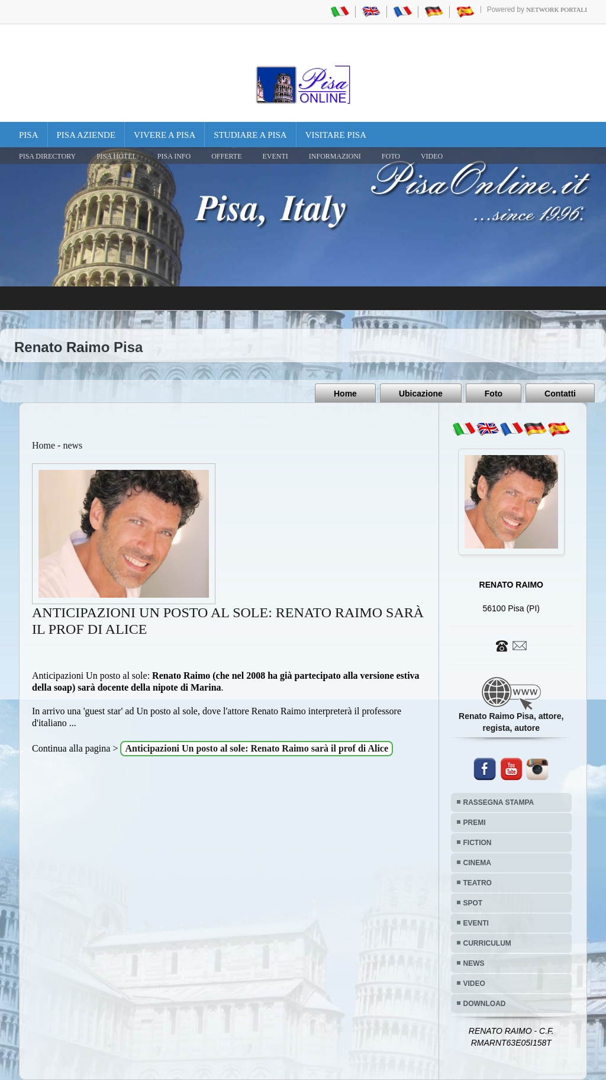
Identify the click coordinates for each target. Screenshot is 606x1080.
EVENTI (275, 156)
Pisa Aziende (86, 135)
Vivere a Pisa (164, 135)
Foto (493, 393)
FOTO (391, 156)
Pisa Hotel (116, 156)
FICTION (477, 843)
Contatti (560, 393)
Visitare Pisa (335, 135)
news (72, 445)
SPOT (473, 903)
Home (345, 393)
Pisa (28, 135)
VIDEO (432, 156)
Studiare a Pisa (250, 135)
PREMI (474, 822)
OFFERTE (226, 156)
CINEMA (477, 863)
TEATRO (477, 883)
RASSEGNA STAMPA (498, 802)
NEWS (474, 963)
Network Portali (556, 9)
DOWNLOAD (484, 1004)
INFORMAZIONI (335, 156)
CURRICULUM (487, 943)
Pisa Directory (47, 156)
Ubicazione (421, 393)
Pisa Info (174, 156)
